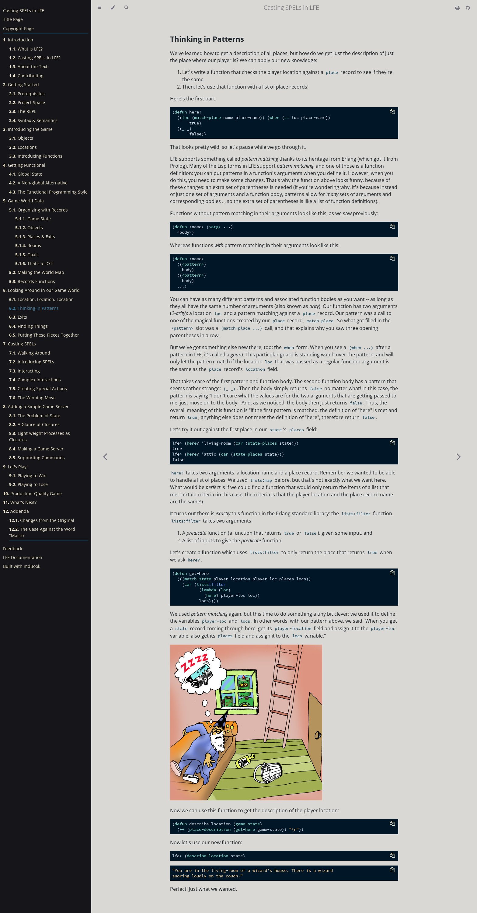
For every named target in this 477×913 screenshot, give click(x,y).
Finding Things (28, 326)
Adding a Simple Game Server (36, 406)
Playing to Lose (28, 484)
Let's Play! (15, 467)
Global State (25, 174)
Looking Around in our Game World (41, 290)
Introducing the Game (28, 129)
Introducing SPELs (31, 362)
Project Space (27, 102)
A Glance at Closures (34, 424)
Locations (23, 147)
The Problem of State (34, 415)
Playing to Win (28, 475)
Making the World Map (36, 272)
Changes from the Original (41, 520)
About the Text (28, 66)
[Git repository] (467, 7)
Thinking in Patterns (34, 308)
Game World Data (23, 201)
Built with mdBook (21, 566)
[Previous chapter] (105, 456)
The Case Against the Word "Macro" (42, 532)
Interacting (24, 371)
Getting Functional (24, 165)
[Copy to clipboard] (392, 112)
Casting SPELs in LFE (23, 10)
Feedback (12, 548)
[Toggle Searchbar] (126, 7)
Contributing (26, 76)
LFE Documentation (22, 557)
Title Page (13, 19)
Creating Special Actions (38, 388)
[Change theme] (113, 7)
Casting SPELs (19, 344)
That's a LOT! (34, 263)
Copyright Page (18, 28)
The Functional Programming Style (48, 192)
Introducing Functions (35, 156)
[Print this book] (458, 7)
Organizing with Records (38, 210)
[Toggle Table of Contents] (99, 7)
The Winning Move (32, 398)
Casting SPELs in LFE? (35, 58)
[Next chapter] (458, 456)
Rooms (28, 245)
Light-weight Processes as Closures (39, 436)
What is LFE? (26, 49)
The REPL (22, 111)
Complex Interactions (35, 380)
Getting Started (21, 84)
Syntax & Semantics (33, 120)
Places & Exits (35, 237)
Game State (33, 219)
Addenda (16, 511)
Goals (27, 254)
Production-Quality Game (32, 493)
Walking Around (29, 353)
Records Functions (32, 281)
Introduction (18, 40)
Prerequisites (27, 93)
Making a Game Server (36, 449)
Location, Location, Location (41, 299)
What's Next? (20, 502)
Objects (21, 138)
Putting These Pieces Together (44, 335)
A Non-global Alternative (38, 183)
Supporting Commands (37, 457)
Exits (18, 317)
